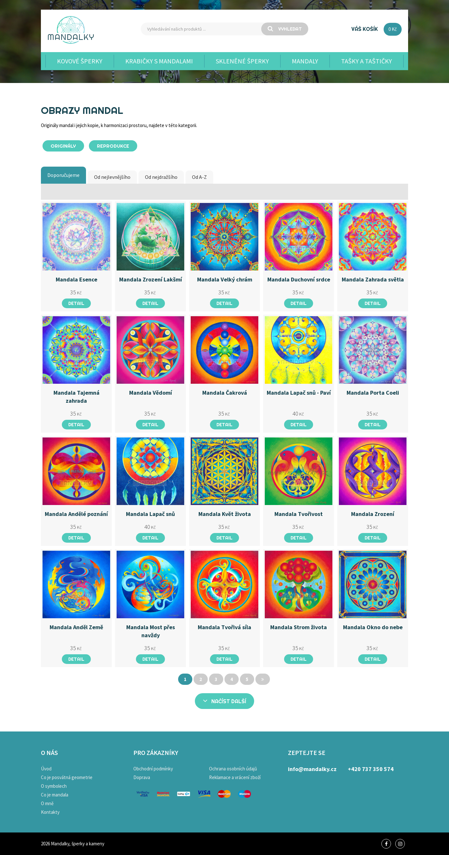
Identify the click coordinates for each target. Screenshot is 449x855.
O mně (47, 803)
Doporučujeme (63, 175)
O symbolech (54, 786)
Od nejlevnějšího (112, 177)
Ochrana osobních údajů (233, 769)
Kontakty (50, 812)
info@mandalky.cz (312, 769)
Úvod (46, 769)
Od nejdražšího (161, 177)
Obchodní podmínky (153, 769)
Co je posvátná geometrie (66, 777)
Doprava (141, 777)
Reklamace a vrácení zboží (235, 777)
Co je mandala (54, 795)
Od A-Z (199, 177)
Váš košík (364, 29)
